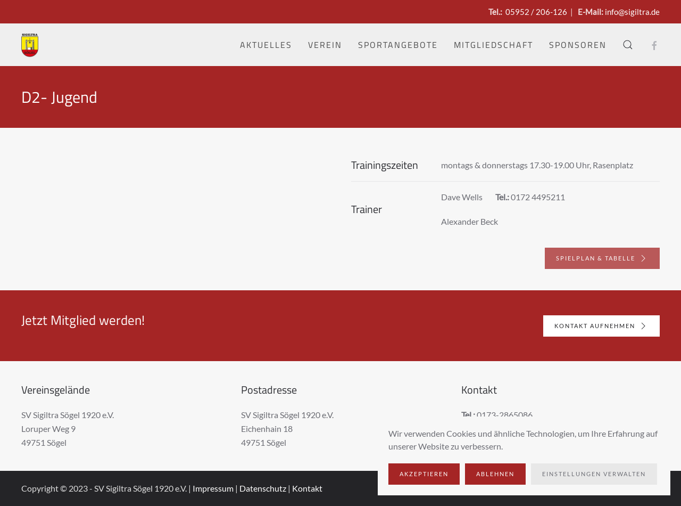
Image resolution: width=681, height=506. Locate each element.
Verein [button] (325, 44)
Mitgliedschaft (493, 44)
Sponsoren (578, 44)
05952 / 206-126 (536, 12)
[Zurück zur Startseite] (29, 44)
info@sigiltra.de (632, 12)
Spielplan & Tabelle (602, 258)
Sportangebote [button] (398, 44)
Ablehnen (495, 473)
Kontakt (307, 488)
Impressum (213, 488)
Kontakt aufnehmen (601, 326)
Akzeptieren (424, 473)
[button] (627, 44)
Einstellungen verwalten (594, 473)
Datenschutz (262, 488)
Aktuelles (266, 44)
